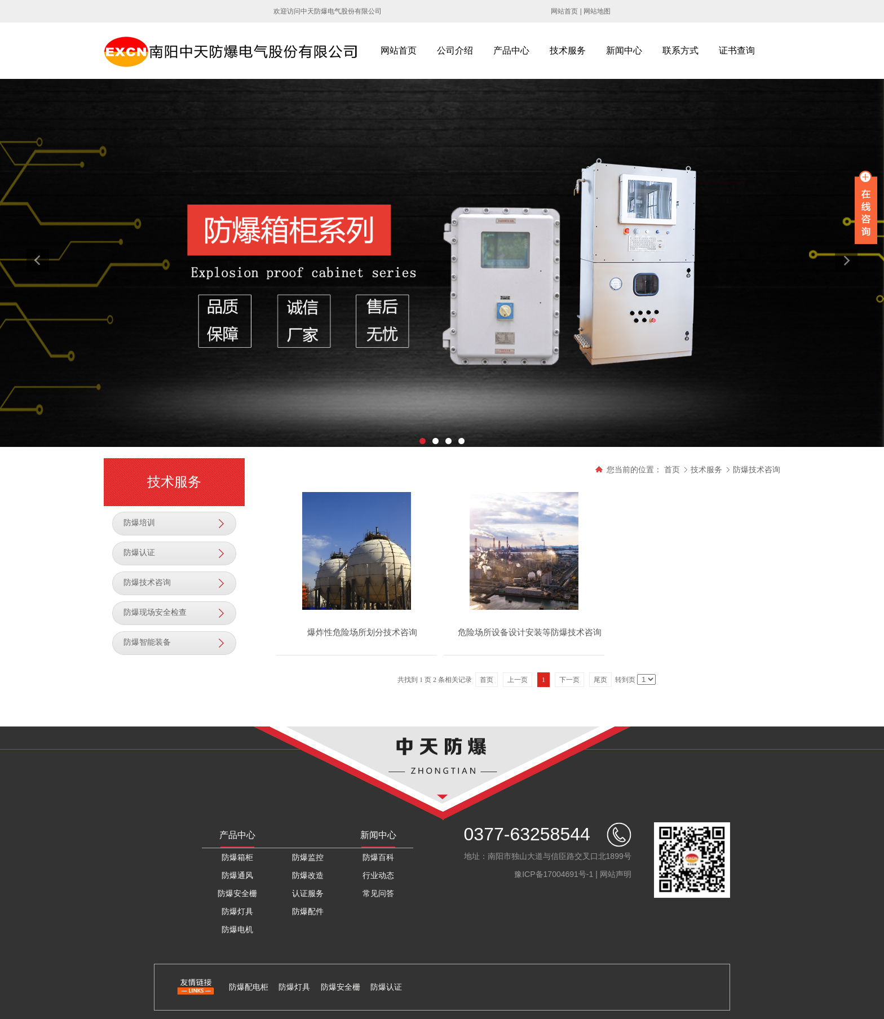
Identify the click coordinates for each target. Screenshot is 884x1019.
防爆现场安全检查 (155, 612)
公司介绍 (455, 50)
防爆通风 (237, 875)
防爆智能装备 (147, 642)
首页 (672, 469)
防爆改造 (308, 875)
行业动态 (378, 875)
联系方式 (680, 50)
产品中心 (511, 50)
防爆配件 (308, 911)
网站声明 (615, 874)
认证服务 (308, 893)
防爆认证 (139, 552)
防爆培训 (139, 523)
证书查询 (737, 50)
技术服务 (568, 50)
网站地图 (597, 11)
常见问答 (378, 893)
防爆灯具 (237, 911)
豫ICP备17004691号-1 (553, 874)
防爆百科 (378, 857)
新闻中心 (624, 50)
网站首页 (564, 11)
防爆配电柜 (248, 986)
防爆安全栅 (237, 893)
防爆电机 (237, 929)
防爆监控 (308, 857)
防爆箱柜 (237, 857)
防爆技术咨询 (147, 582)
